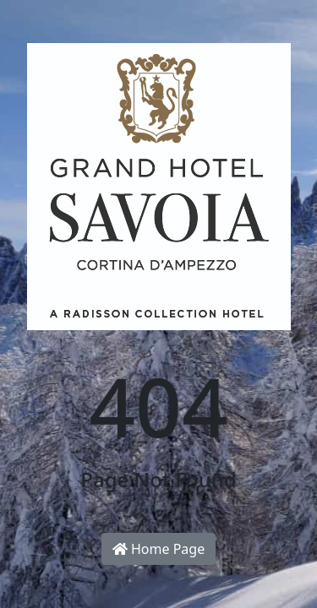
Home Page (158, 549)
